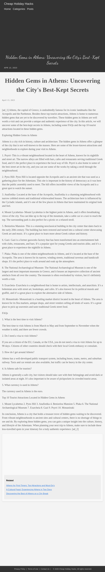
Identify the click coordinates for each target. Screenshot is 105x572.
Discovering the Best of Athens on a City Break (27, 494)
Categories (19, 9)
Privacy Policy (19, 569)
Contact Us (45, 569)
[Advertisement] (52, 33)
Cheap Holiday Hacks (18, 3)
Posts (30, 9)
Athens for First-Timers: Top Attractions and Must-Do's (30, 485)
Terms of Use (33, 569)
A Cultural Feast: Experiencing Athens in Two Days (29, 490)
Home (7, 9)
